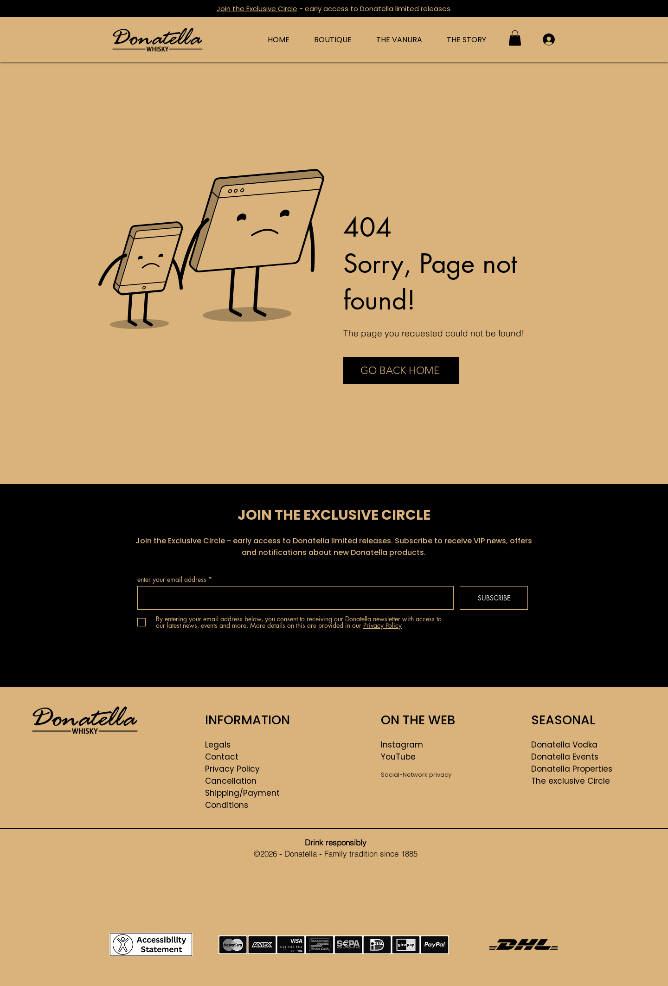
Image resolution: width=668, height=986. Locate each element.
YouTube (398, 756)
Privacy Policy (232, 768)
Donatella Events (564, 756)
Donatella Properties (571, 768)
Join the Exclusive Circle (257, 8)
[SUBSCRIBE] (494, 598)
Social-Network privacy (416, 774)
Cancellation (231, 780)
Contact (221, 756)
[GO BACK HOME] (401, 370)
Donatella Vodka (564, 744)
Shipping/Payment (242, 793)
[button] (514, 37)
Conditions (226, 805)
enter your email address (171, 579)
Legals (218, 744)
